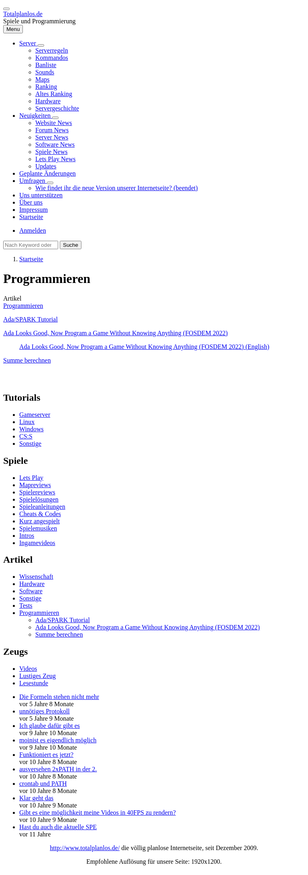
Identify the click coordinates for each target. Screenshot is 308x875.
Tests (25, 605)
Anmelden (32, 230)
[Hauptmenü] (13, 29)
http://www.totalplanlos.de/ (85, 847)
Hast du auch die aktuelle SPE (58, 827)
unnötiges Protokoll (44, 711)
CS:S (25, 436)
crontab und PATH (43, 783)
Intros (26, 535)
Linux (26, 421)
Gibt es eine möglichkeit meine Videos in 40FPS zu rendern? (97, 812)
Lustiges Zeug (37, 675)
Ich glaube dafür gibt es (49, 725)
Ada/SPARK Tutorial (30, 319)
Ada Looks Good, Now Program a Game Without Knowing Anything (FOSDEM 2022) (115, 333)
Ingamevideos (37, 542)
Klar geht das (36, 798)
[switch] (6, 9)
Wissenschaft (36, 576)
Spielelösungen (39, 499)
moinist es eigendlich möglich (57, 740)
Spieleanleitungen (42, 506)
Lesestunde (33, 683)
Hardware (32, 583)
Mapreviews (35, 485)
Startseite (31, 259)
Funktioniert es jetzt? (46, 754)
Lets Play (31, 477)
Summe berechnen (27, 360)
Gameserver (34, 414)
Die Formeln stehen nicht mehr (59, 696)
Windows (31, 429)
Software (31, 591)
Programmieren (23, 305)
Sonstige (30, 443)
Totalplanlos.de (23, 13)
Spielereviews (37, 492)
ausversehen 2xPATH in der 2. (58, 769)
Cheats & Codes (40, 513)
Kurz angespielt (39, 521)
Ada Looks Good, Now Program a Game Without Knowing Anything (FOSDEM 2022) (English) (144, 346)
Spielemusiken (38, 528)
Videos (28, 668)
